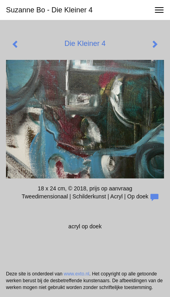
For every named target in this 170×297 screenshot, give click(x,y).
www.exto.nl (76, 274)
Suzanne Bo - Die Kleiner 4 (49, 10)
